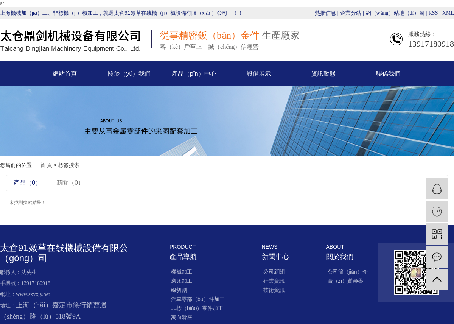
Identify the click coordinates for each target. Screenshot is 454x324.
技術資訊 (274, 290)
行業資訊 (274, 281)
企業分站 (350, 13)
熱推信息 (325, 13)
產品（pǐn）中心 (194, 73)
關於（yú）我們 (129, 73)
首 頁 (46, 165)
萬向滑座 (181, 317)
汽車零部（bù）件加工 (198, 299)
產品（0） (27, 182)
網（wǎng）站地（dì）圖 (396, 13)
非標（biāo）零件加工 (197, 308)
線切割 (179, 290)
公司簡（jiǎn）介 (348, 272)
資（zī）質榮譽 (346, 281)
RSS (433, 13)
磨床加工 (181, 281)
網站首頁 (65, 73)
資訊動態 (323, 73)
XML (448, 13)
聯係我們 (388, 73)
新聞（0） (70, 182)
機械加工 (181, 272)
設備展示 (259, 73)
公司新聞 (274, 272)
